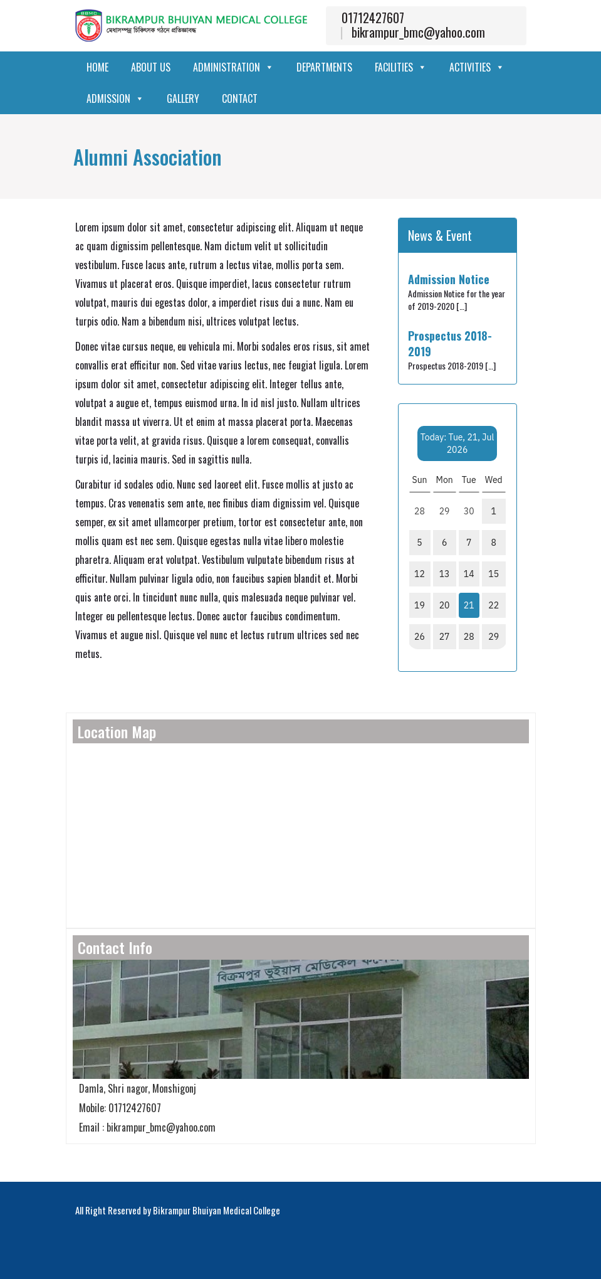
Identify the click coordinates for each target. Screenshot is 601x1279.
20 (444, 605)
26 (419, 636)
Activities (476, 67)
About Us (150, 67)
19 (419, 605)
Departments (324, 67)
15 (493, 574)
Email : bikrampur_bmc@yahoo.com (144, 1127)
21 (469, 605)
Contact (240, 98)
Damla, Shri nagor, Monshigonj (134, 1088)
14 (469, 574)
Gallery (183, 98)
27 (444, 636)
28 (469, 636)
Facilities (401, 67)
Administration (233, 67)
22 (493, 605)
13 (444, 574)
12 (419, 574)
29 (493, 636)
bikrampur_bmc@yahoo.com (418, 32)
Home (97, 67)
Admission (115, 98)
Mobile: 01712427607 (117, 1107)
